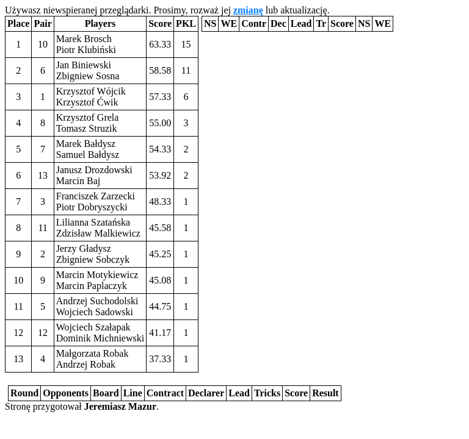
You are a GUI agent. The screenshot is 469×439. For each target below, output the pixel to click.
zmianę (248, 10)
